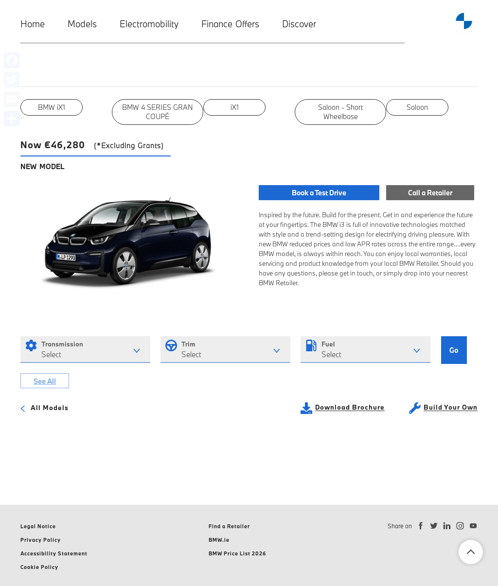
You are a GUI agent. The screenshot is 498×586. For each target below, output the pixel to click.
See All (45, 382)
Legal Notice (38, 526)
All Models (44, 409)
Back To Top (471, 552)
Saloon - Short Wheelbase (340, 112)
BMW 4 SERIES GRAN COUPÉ (157, 112)
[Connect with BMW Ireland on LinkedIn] (447, 526)
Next (485, 112)
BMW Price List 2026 (238, 553)
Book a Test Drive (319, 192)
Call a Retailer (429, 192)
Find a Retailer (229, 526)
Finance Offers (230, 24)
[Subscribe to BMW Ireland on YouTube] (473, 526)
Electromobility (149, 24)
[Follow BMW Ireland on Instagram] (460, 526)
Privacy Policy (40, 539)
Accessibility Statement (54, 553)
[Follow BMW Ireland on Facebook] (421, 526)
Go (454, 350)
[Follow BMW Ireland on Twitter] (434, 526)
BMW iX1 (52, 107)
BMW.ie (219, 539)
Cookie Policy (39, 567)
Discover (299, 24)
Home (32, 24)
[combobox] (85, 349)
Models (82, 24)
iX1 (235, 107)
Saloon (417, 107)
